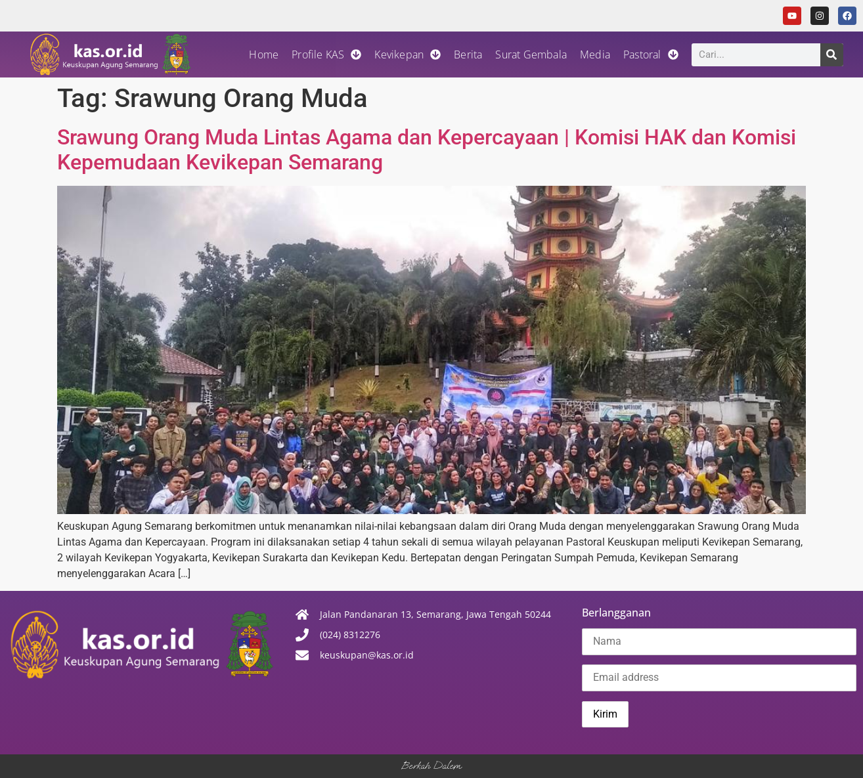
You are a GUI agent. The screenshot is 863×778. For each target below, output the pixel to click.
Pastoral (650, 54)
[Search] (831, 54)
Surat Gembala (531, 54)
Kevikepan (407, 54)
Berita (468, 54)
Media (595, 54)
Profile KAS (326, 54)
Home (263, 54)
